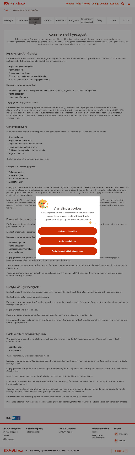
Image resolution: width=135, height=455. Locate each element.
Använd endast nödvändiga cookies (67, 251)
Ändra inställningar (67, 241)
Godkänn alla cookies (67, 231)
